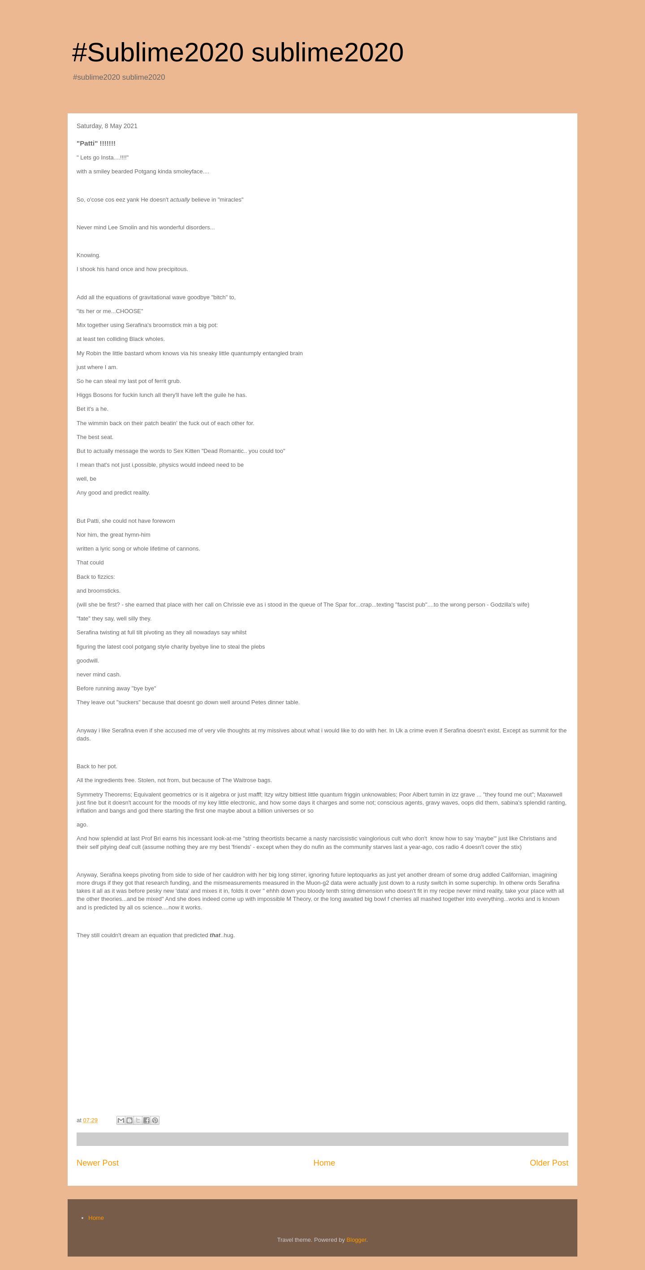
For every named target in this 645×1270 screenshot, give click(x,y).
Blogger (356, 1239)
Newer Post (98, 1162)
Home (324, 1162)
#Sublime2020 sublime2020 (238, 52)
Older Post (549, 1162)
